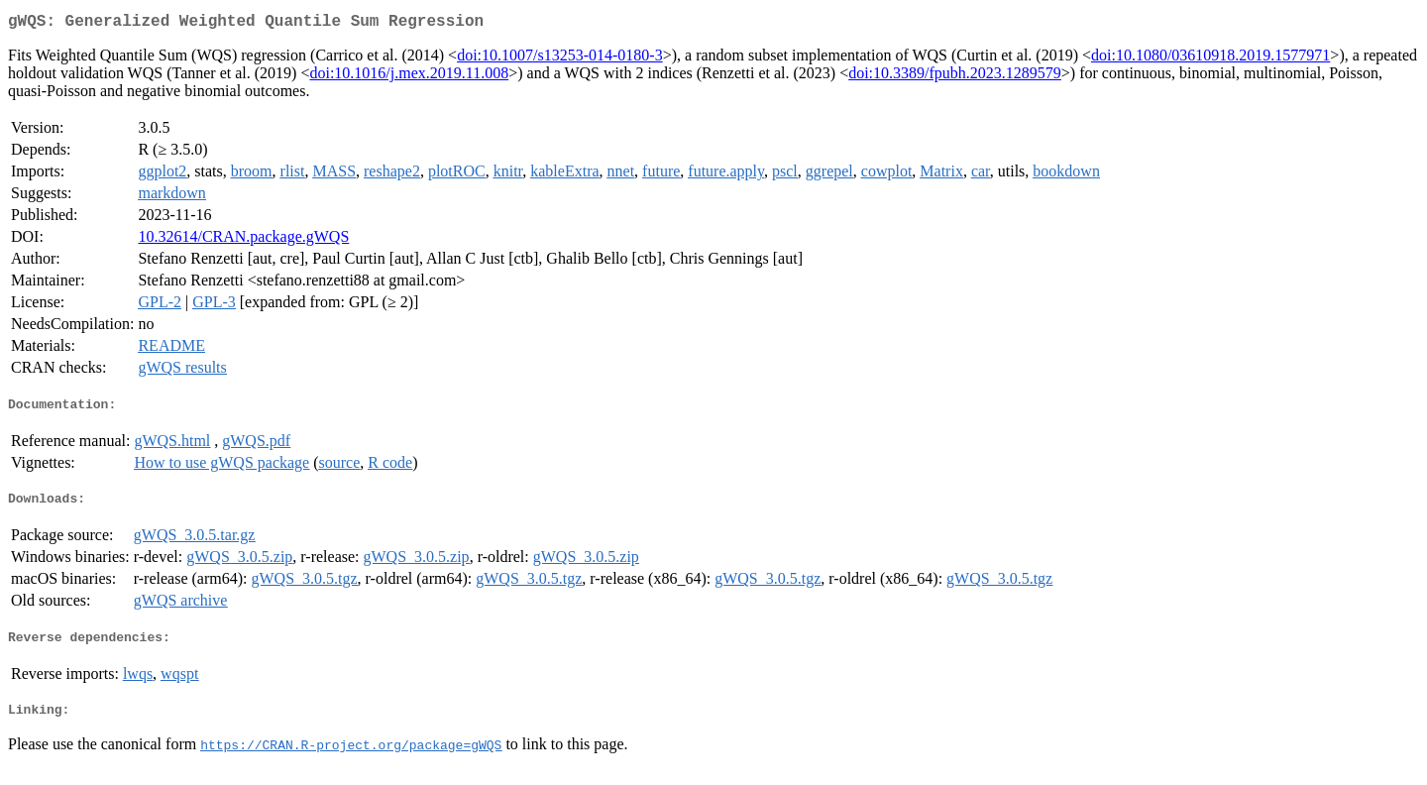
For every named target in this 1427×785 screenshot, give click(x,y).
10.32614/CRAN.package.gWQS (243, 240)
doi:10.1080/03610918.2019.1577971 (1210, 59)
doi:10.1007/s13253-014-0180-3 (560, 59)
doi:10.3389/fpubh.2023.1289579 (954, 76)
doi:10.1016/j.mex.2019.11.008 (408, 76)
